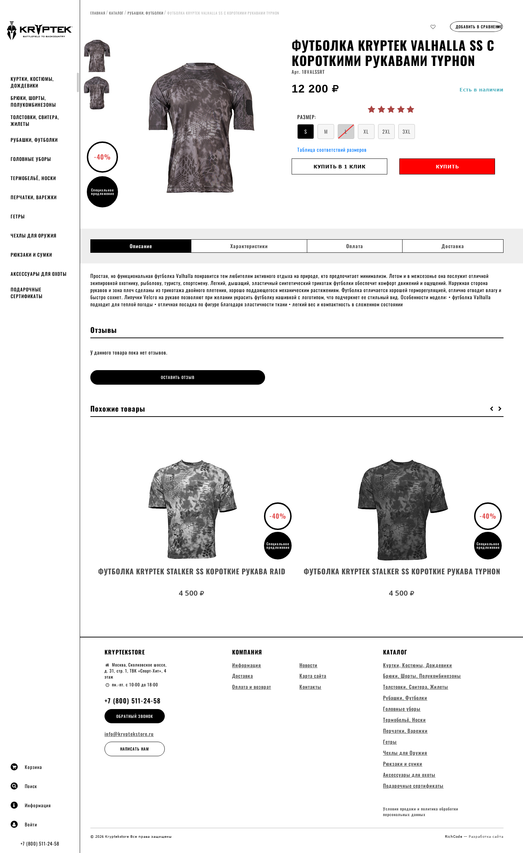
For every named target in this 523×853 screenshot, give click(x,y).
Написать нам (134, 756)
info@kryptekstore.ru (129, 741)
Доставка (453, 246)
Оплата (354, 246)
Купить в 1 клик (340, 166)
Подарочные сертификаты (27, 293)
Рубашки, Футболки (34, 139)
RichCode (454, 845)
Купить (447, 166)
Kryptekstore (125, 659)
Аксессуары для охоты (39, 273)
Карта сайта (312, 683)
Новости (308, 672)
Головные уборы (31, 158)
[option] (203, 126)
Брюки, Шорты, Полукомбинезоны (33, 101)
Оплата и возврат (251, 694)
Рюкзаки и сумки (31, 254)
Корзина (26, 766)
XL (366, 131)
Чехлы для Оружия (33, 235)
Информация (31, 805)
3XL (407, 131)
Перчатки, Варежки (34, 197)
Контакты (310, 694)
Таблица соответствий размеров (332, 149)
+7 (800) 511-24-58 (40, 843)
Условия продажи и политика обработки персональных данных (420, 820)
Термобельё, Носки (33, 178)
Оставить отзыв (142, 377)
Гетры (18, 216)
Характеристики (249, 246)
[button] (491, 406)
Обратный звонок (134, 723)
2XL (386, 131)
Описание (141, 246)
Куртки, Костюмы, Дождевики (32, 82)
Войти (24, 824)
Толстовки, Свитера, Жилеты (35, 120)
